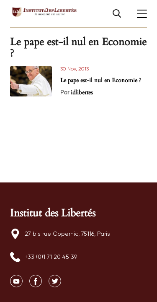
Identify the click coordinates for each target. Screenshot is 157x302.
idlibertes (82, 92)
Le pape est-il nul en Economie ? (100, 80)
